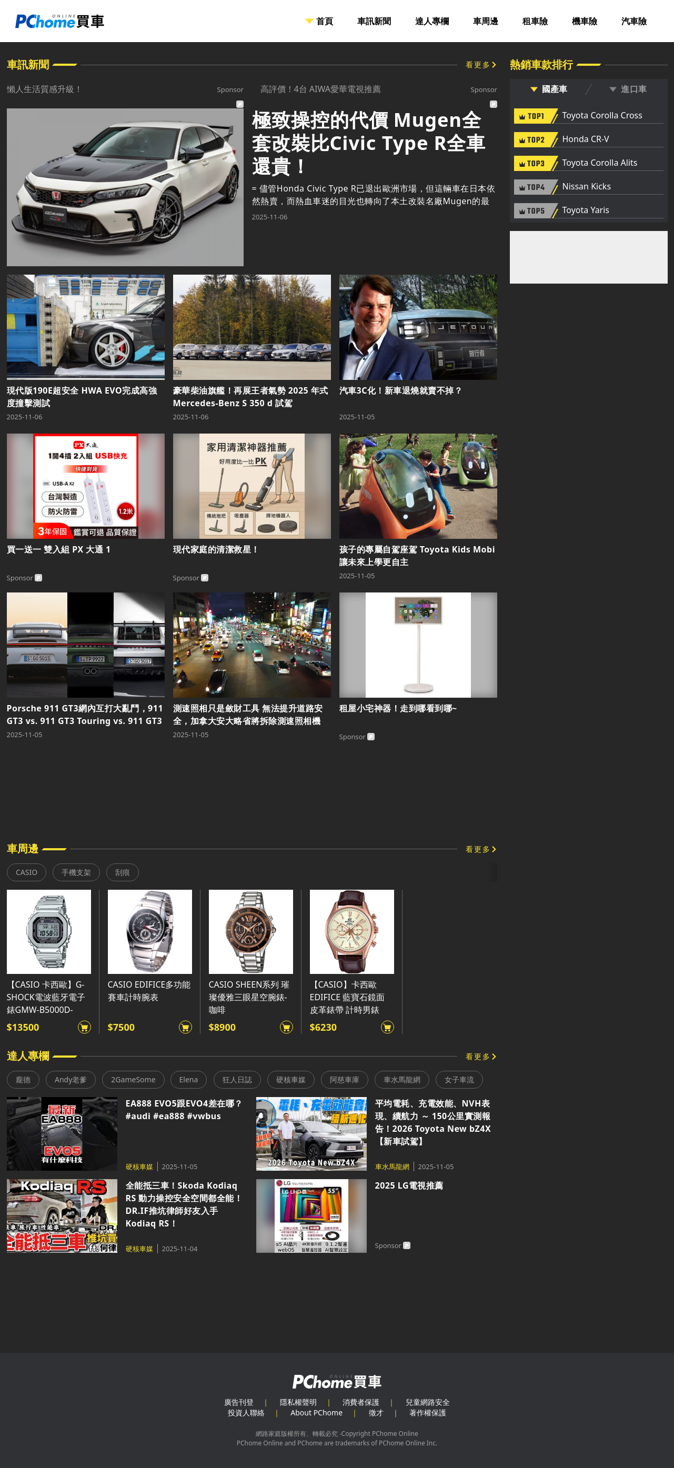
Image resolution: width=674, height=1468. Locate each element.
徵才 (376, 1412)
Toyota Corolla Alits (600, 163)
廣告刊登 (239, 1402)
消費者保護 (361, 1402)
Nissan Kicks (586, 187)
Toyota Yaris (586, 210)
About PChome (316, 1412)
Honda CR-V (585, 139)
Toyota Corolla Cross (602, 115)
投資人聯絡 (246, 1412)
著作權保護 (427, 1412)
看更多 (478, 64)
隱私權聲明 (298, 1402)
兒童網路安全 (428, 1402)
